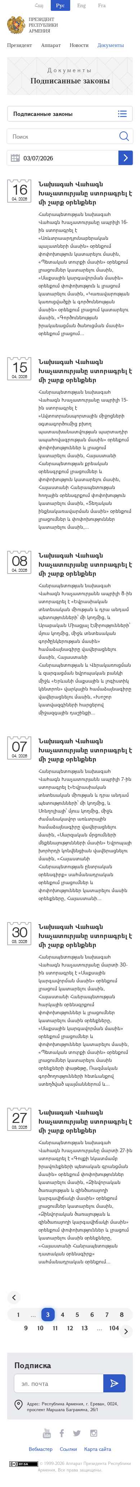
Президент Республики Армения (43, 25)
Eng (81, 5)
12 (70, 1328)
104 (114, 1328)
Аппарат (51, 45)
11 (55, 1328)
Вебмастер (41, 1448)
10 (40, 1328)
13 (85, 1328)
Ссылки (68, 1448)
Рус (60, 5)
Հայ (39, 5)
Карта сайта (97, 1448)
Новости (79, 45)
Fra (102, 5)
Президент (19, 45)
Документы (111, 45)
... (15, 158)
